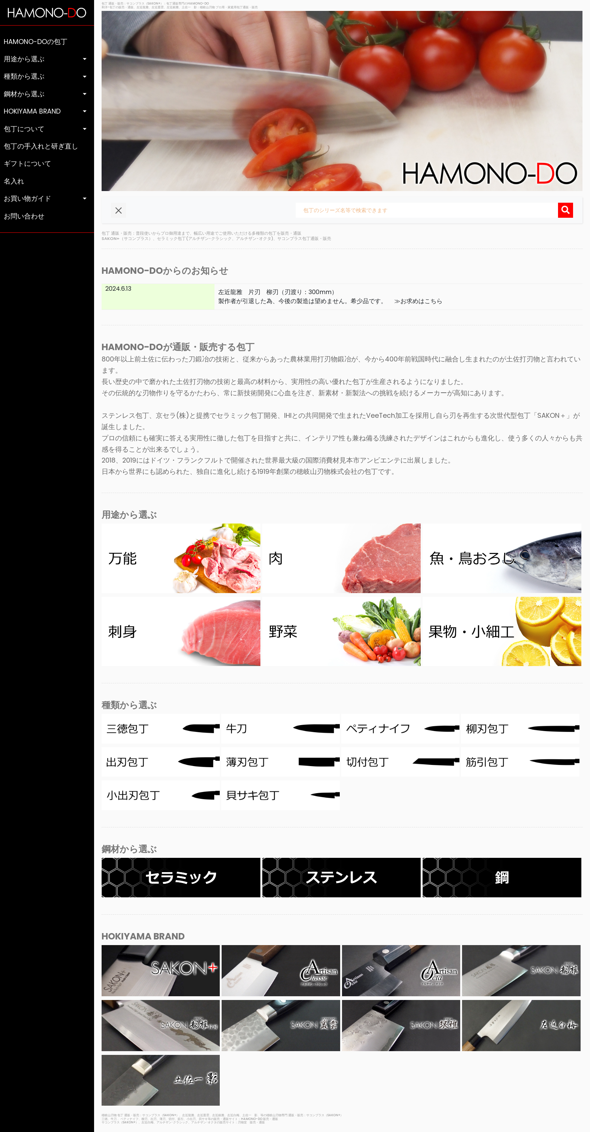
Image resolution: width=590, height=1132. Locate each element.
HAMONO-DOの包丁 (35, 41)
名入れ (14, 181)
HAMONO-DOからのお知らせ (165, 270)
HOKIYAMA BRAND (32, 111)
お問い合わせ (24, 216)
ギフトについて (27, 163)
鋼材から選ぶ (24, 94)
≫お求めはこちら (415, 301)
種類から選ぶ (24, 76)
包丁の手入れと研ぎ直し (41, 146)
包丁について (24, 129)
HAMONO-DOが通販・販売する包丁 (178, 347)
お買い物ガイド (27, 198)
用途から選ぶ (24, 59)
